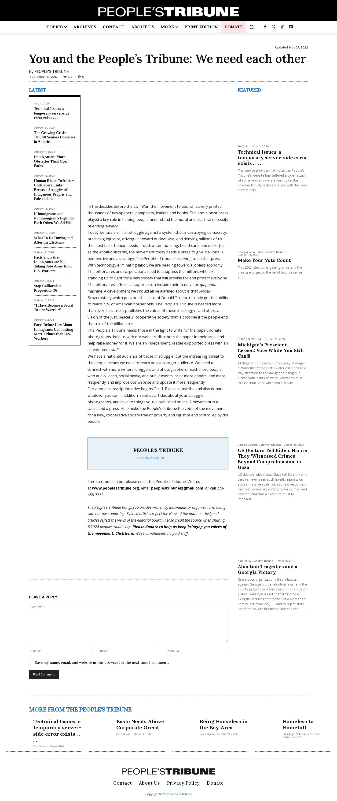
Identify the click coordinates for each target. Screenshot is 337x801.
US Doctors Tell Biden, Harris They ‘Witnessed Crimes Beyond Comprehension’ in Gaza (272, 458)
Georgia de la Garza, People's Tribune (261, 252)
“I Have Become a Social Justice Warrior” (53, 307)
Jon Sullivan (123, 734)
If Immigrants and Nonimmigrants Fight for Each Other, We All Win (54, 218)
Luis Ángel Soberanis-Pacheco (301, 734)
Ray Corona (207, 734)
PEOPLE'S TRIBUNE (51, 71)
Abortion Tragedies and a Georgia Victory (267, 569)
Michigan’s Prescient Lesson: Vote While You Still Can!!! (271, 350)
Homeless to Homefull (298, 724)
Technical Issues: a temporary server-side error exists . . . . (51, 113)
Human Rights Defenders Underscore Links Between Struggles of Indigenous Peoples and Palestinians (54, 190)
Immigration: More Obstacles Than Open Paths (51, 161)
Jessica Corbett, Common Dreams (259, 444)
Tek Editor (244, 146)
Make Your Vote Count (265, 260)
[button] (251, 27)
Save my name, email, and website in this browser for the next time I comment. (102, 662)
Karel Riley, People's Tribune (255, 561)
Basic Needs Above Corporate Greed (140, 724)
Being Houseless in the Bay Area (224, 724)
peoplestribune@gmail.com (177, 488)
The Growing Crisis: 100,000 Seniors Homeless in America (54, 137)
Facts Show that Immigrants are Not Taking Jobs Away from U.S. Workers (53, 264)
